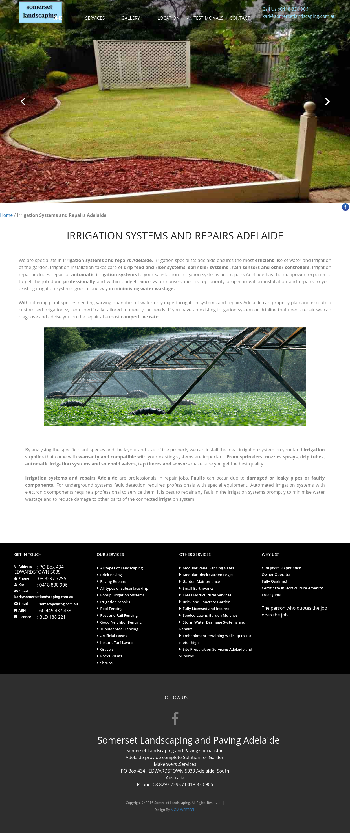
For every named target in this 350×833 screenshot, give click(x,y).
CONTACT (240, 18)
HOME (56, 18)
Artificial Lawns (113, 635)
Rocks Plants (111, 656)
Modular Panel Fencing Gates (208, 567)
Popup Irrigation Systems (122, 595)
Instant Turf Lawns (116, 642)
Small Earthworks (198, 588)
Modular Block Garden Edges (208, 574)
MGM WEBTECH (183, 809)
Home (6, 215)
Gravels (106, 649)
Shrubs (106, 662)
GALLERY (130, 18)
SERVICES (95, 18)
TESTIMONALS (208, 18)
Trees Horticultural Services (207, 595)
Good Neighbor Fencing (121, 622)
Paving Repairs (113, 581)
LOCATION (168, 18)
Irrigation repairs (115, 601)
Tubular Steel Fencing (119, 628)
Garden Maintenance (201, 581)
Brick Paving (111, 574)
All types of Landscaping (121, 567)
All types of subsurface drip (124, 588)
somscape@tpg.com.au (58, 604)
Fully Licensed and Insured (206, 608)
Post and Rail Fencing (119, 615)
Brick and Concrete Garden (206, 601)
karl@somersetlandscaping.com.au (44, 596)
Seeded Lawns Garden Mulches (210, 615)
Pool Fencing (111, 608)
